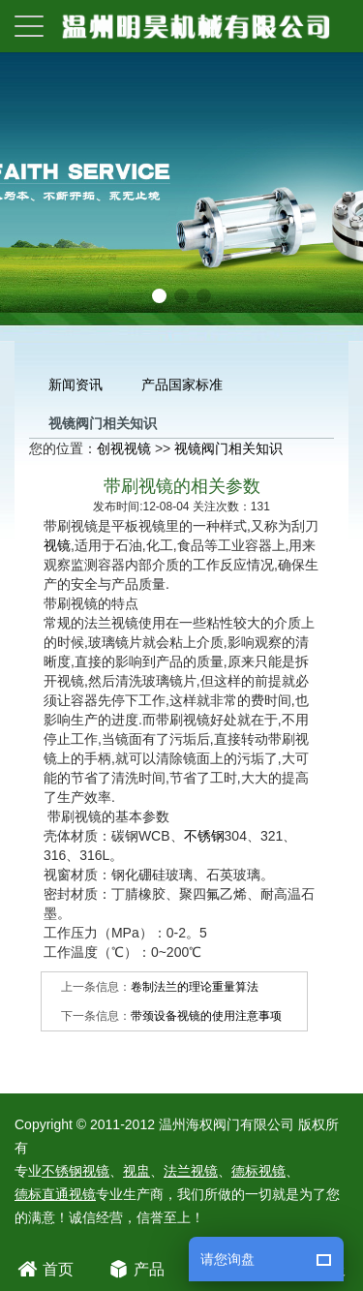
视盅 (136, 1171)
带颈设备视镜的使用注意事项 (206, 1016)
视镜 (57, 545)
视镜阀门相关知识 (228, 448)
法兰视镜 (191, 1171)
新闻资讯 (75, 384)
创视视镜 (124, 448)
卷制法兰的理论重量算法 (194, 987)
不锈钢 (204, 836)
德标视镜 (258, 1171)
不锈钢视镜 (75, 1171)
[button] (159, 296)
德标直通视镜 (55, 1194)
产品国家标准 (182, 384)
